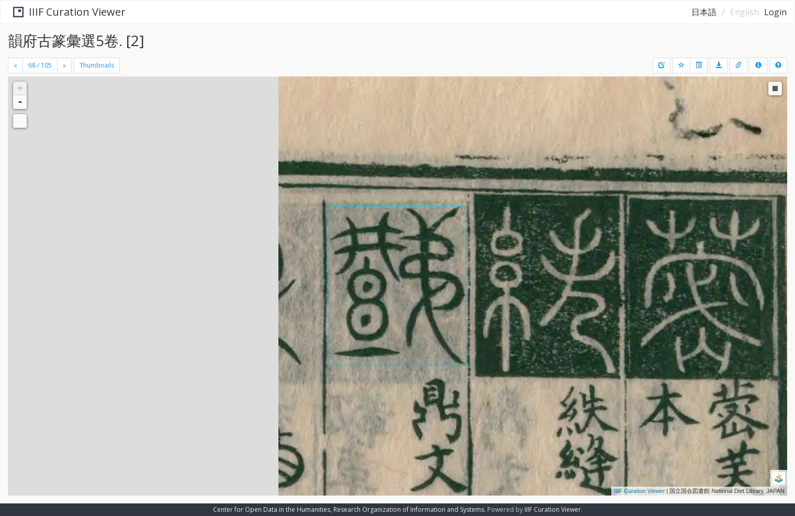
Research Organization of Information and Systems (408, 509)
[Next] (64, 65)
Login (775, 12)
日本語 (703, 12)
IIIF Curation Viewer (65, 12)
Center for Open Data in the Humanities (271, 509)
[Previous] (15, 65)
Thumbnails (97, 65)
